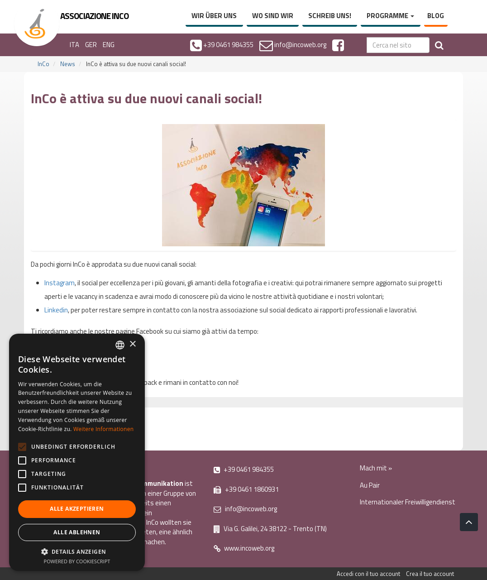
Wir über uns (214, 15)
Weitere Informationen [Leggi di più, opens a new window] (103, 429)
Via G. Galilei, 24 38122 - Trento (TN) (270, 528)
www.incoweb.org (244, 548)
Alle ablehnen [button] (76, 532)
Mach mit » (376, 468)
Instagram (59, 283)
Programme (390, 15)
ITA (74, 44)
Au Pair (370, 485)
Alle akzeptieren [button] (77, 509)
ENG (109, 44)
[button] (77, 551)
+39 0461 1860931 (246, 489)
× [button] (132, 344)
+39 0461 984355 (244, 469)
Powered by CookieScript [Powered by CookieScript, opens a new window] (77, 561)
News (67, 63)
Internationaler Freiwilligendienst (407, 502)
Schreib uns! (329, 15)
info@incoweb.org (245, 508)
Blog (435, 15)
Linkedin (56, 310)
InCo (43, 63)
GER (91, 44)
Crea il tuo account (430, 573)
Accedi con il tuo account (368, 573)
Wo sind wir (272, 15)
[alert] (77, 452)
